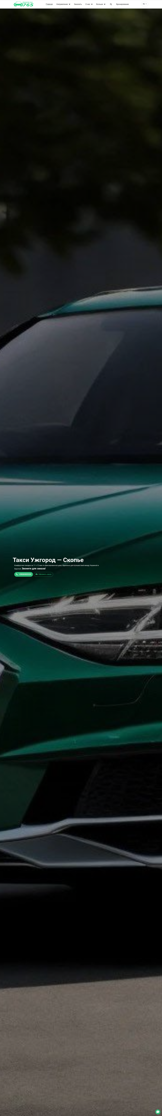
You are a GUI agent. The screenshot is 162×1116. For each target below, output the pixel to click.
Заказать (78, 4)
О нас (87, 4)
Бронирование (122, 4)
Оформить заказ (43, 574)
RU (144, 4)
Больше (99, 4)
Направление (62, 4)
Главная (49, 4)
